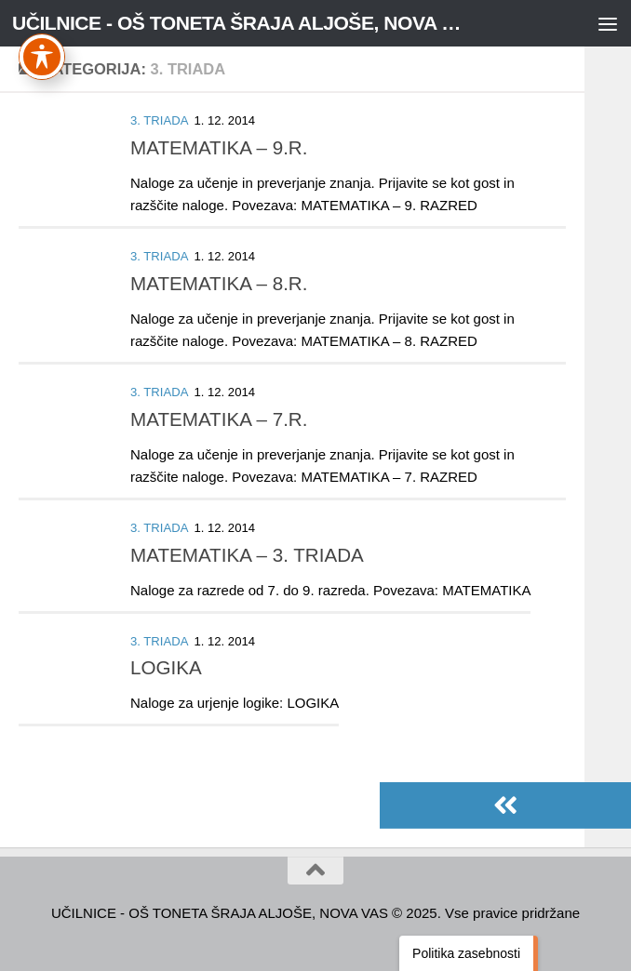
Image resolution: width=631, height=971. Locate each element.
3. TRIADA (159, 120)
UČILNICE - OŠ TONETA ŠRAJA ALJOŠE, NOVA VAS (239, 22)
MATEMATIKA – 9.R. (218, 147)
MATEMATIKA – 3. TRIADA (247, 554)
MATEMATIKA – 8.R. (218, 283)
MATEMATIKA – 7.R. (218, 419)
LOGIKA (166, 667)
